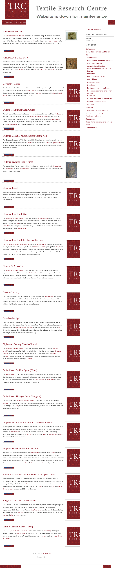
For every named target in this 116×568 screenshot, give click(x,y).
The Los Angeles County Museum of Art (16, 244)
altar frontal (31, 90)
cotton (30, 142)
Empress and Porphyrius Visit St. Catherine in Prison (28, 422)
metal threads (52, 41)
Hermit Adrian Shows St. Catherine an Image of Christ (29, 474)
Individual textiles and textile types (30, 22)
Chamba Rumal (10, 188)
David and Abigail (11, 318)
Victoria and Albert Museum (15, 36)
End (50, 553)
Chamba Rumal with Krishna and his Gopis (23, 240)
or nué (21, 69)
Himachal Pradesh (39, 247)
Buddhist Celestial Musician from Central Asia (25, 136)
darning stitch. (22, 228)
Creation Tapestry (11, 292)
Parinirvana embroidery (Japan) (18, 526)
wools (5, 515)
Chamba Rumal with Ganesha (17, 214)
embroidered (49, 296)
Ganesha (6, 226)
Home (15, 22)
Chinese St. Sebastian (13, 266)
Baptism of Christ (11, 83)
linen (52, 69)
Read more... (8, 50)
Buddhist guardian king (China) (18, 162)
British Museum (11, 374)
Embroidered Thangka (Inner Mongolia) (22, 396)
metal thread (44, 69)
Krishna (29, 359)
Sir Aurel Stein (55, 119)
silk (34, 41)
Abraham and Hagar (12, 31)
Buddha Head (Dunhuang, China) (19, 109)
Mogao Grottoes (12, 124)
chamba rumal (43, 218)
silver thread (34, 463)
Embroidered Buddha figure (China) (20, 370)
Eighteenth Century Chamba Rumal (20, 344)
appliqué (58, 166)
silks (11, 515)
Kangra (58, 247)
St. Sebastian (33, 273)
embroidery (9, 169)
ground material (21, 327)
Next (46, 553)
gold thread (57, 142)
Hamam (20, 512)
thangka (5, 403)
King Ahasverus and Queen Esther (19, 500)
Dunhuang (58, 114)
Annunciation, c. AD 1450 (15, 57)
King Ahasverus (36, 510)
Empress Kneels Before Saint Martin (20, 448)
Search (88, 38)
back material (24, 169)
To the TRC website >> (93, 30)
